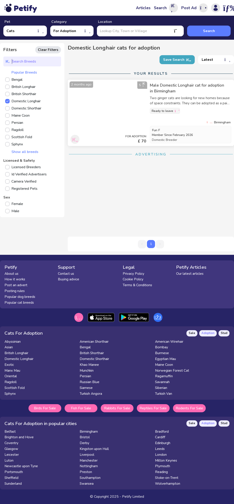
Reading (161, 472)
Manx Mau (12, 370)
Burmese (162, 353)
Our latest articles (189, 273)
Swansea (87, 483)
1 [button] (151, 244)
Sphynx (10, 393)
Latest (216, 59)
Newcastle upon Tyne (21, 466)
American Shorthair (94, 341)
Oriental (10, 376)
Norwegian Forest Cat (172, 370)
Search (209, 30)
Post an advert (15, 285)
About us (11, 273)
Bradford (162, 431)
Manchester (89, 460)
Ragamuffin (164, 376)
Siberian (161, 388)
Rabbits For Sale (117, 408)
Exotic (9, 364)
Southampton (90, 478)
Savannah (162, 382)
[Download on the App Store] (101, 317)
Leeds (160, 449)
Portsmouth (13, 472)
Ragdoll (10, 382)
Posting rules (14, 291)
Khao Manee (89, 364)
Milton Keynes (166, 460)
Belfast (10, 431)
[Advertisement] (151, 191)
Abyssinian (12, 341)
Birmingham (89, 431)
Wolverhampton (167, 483)
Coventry (11, 443)
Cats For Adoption (23, 333)
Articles (143, 8)
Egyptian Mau (165, 359)
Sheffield (11, 478)
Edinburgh (162, 443)
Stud (224, 333)
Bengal (85, 347)
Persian (85, 376)
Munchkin (87, 370)
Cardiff (160, 437)
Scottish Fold (14, 388)
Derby (84, 443)
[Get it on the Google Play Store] (134, 317)
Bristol (85, 437)
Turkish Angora (91, 393)
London (161, 454)
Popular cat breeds (19, 302)
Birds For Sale (45, 408)
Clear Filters (48, 49)
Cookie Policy (133, 279)
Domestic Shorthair (94, 359)
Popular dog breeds (19, 297)
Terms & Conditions (137, 285)
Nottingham (89, 466)
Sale (192, 333)
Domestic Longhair (18, 359)
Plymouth (162, 466)
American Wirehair (169, 341)
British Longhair (16, 353)
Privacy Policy (133, 273)
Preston (86, 472)
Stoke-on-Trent (166, 478)
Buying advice (68, 279)
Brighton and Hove (19, 437)
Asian (8, 347)
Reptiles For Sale (153, 408)
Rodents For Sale (189, 408)
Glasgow (11, 449)
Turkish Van (163, 393)
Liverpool (87, 454)
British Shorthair (92, 353)
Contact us (66, 273)
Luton (8, 460)
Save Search (177, 59)
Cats (25, 30)
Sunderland (13, 483)
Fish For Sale (81, 408)
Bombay (161, 347)
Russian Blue (89, 382)
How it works (14, 279)
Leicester (11, 454)
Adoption (207, 333)
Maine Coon (164, 364)
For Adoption (72, 30)
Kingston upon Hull (94, 449)
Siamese (86, 388)
